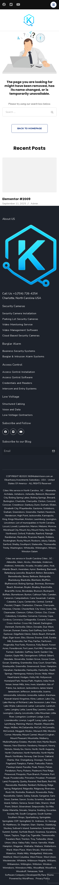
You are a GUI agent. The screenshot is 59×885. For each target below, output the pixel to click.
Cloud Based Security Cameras (20, 335)
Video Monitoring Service (17, 324)
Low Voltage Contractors (17, 415)
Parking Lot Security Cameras (20, 319)
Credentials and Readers (17, 383)
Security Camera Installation (19, 313)
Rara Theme (47, 874)
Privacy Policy (43, 878)
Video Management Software (20, 330)
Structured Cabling (13, 404)
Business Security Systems (18, 351)
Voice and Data (11, 409)
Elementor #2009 (16, 199)
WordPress (28, 878)
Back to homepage (29, 128)
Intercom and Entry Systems (19, 388)
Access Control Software (17, 377)
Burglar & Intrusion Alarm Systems (23, 356)
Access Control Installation (18, 372)
